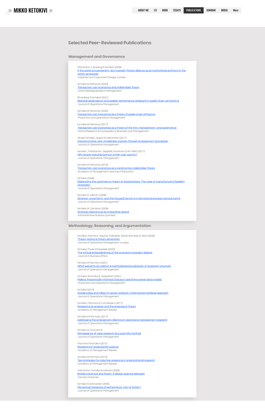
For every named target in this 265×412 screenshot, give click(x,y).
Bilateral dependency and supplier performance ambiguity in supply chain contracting (128, 101)
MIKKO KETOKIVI (30, 10)
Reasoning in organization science (98, 347)
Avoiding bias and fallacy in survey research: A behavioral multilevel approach (122, 293)
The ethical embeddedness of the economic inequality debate (114, 252)
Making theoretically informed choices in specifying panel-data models (119, 279)
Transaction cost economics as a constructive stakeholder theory (116, 168)
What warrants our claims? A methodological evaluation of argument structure (124, 266)
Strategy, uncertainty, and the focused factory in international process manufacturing (128, 198)
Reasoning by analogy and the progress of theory (106, 306)
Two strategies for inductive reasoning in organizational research (116, 360)
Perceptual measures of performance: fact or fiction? (109, 387)
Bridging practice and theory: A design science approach (111, 374)
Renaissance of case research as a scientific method (109, 333)
